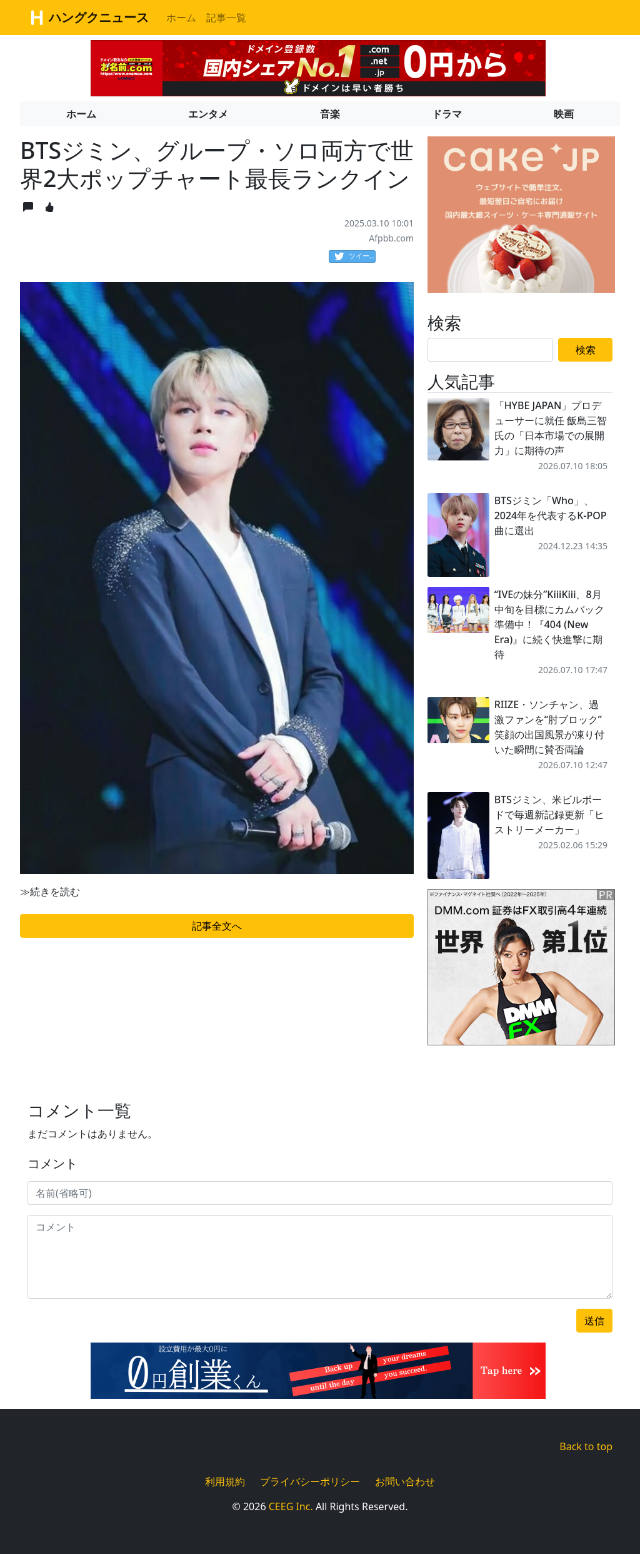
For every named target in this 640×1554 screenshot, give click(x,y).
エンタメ (208, 114)
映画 (564, 114)
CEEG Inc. (291, 1506)
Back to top (585, 1446)
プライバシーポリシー (310, 1481)
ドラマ (447, 114)
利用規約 (225, 1481)
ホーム (181, 17)
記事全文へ (217, 926)
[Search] (490, 350)
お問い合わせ (405, 1481)
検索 (586, 350)
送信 (594, 1321)
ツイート (355, 256)
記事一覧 (226, 17)
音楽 (330, 114)
